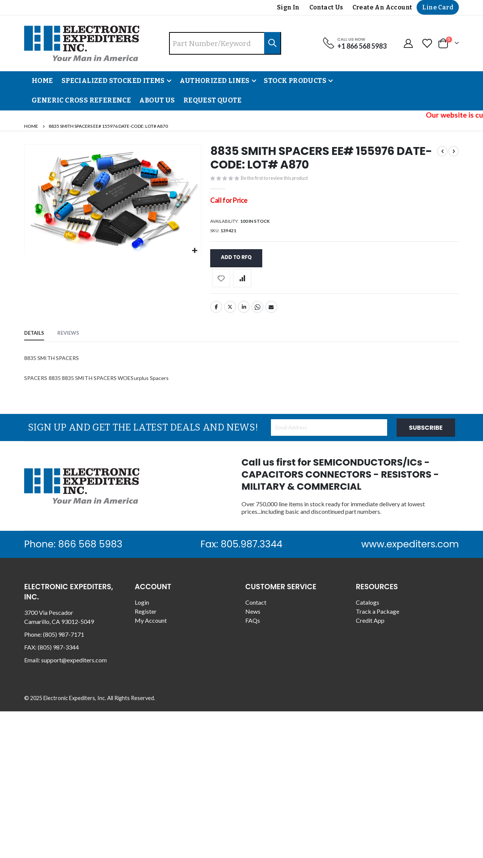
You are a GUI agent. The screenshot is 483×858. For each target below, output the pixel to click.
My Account (151, 625)
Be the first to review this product (283, 179)
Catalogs (367, 607)
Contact (255, 607)
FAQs (252, 625)
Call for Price (228, 201)
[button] (194, 250)
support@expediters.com (74, 664)
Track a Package (377, 616)
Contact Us (326, 7)
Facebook (216, 312)
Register (146, 616)
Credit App (370, 625)
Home (31, 126)
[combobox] (225, 43)
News (252, 616)
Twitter (230, 312)
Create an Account (382, 7)
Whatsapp (257, 312)
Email (271, 312)
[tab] (34, 338)
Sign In (288, 7)
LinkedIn (244, 312)
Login (142, 607)
